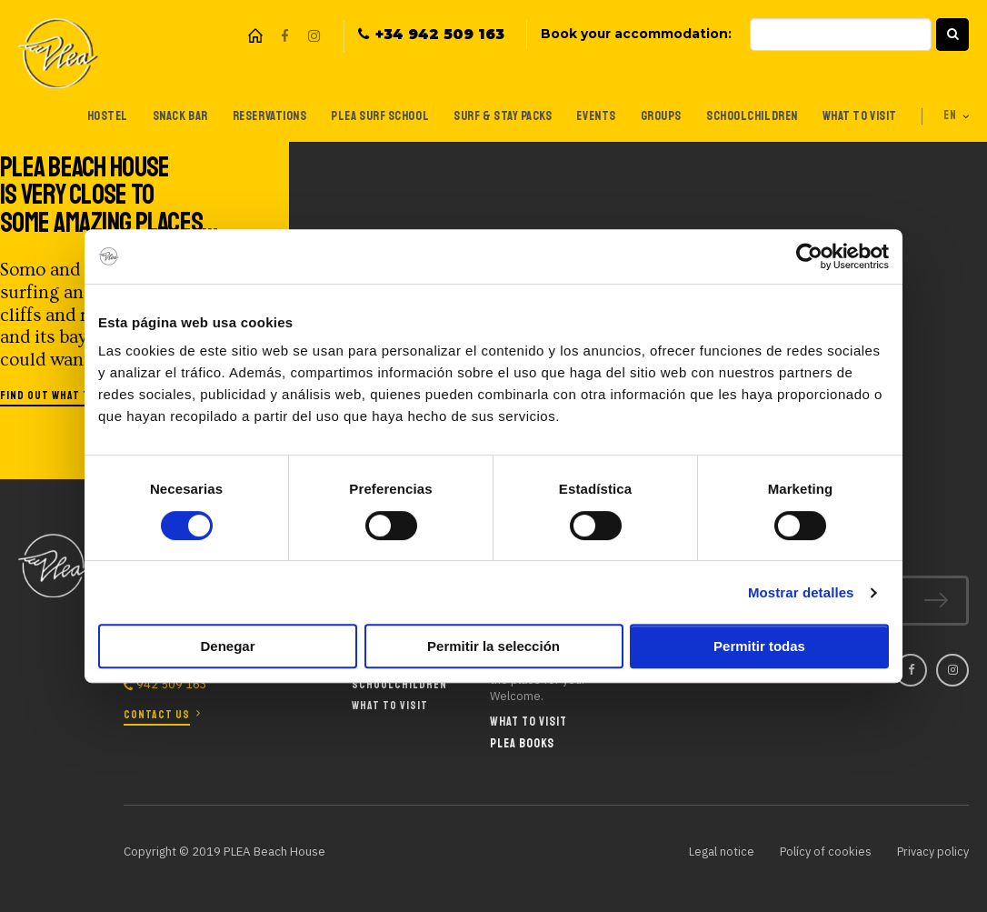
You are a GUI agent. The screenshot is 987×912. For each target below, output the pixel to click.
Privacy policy (931, 851)
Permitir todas (759, 646)
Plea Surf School (368, 116)
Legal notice (716, 851)
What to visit (856, 116)
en (949, 116)
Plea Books (522, 743)
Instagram (313, 36)
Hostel (90, 116)
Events (589, 116)
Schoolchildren (746, 116)
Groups (654, 116)
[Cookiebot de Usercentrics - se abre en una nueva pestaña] (809, 256)
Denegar (227, 646)
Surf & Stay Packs (493, 116)
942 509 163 (171, 685)
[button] (952, 34)
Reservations (255, 116)
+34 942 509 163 (439, 34)
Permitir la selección (493, 646)
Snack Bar (164, 116)
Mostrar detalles (801, 592)
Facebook (284, 36)
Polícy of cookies (821, 851)
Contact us (157, 714)
